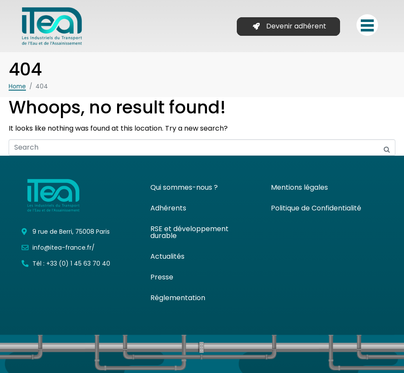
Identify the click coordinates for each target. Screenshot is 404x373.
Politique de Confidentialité (316, 208)
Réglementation (177, 298)
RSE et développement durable (189, 232)
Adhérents (168, 208)
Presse (161, 277)
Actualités (167, 256)
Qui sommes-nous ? (184, 187)
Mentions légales (299, 187)
